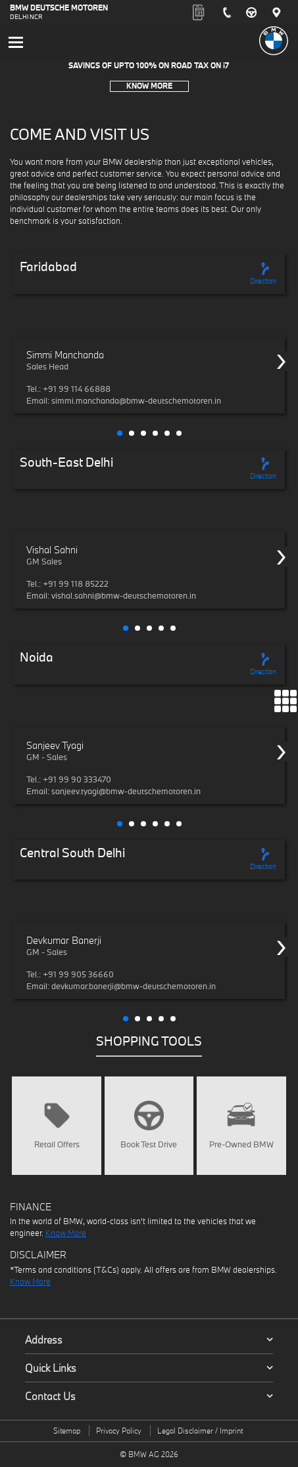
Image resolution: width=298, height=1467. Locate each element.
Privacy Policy (118, 1430)
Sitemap (66, 1430)
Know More (149, 86)
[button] (119, 433)
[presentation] (281, 361)
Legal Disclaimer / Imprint (200, 1430)
